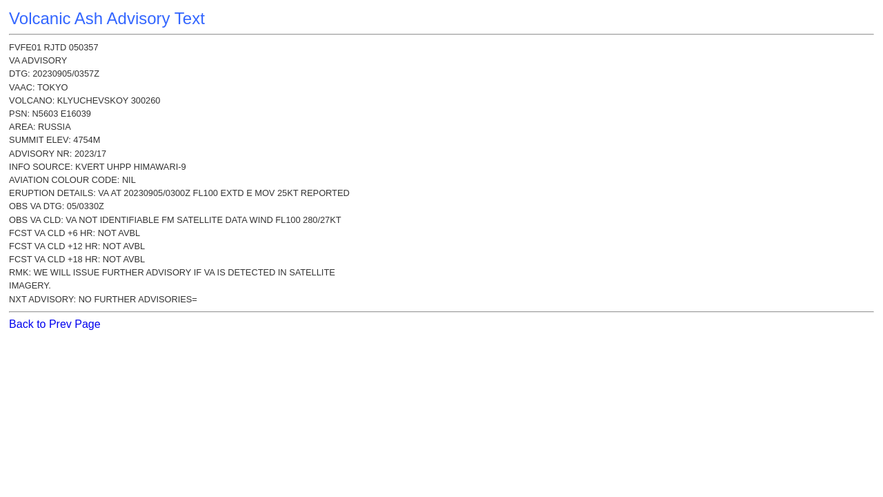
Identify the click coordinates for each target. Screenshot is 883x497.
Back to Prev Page (55, 324)
